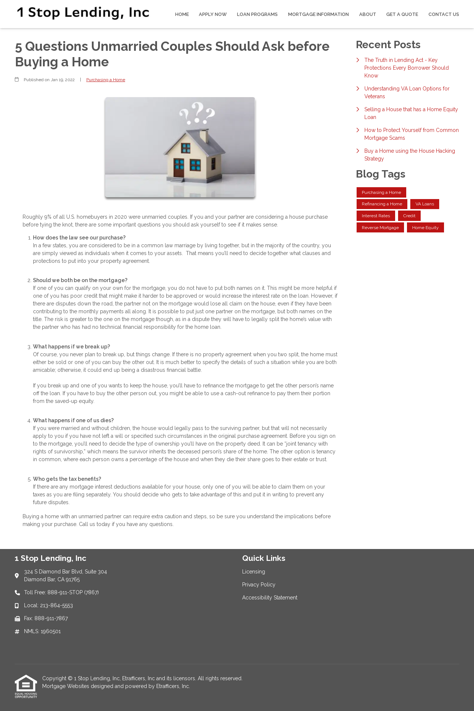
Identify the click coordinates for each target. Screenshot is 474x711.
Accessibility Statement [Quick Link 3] (269, 598)
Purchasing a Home (105, 79)
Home (182, 14)
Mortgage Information (318, 14)
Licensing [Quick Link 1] (253, 572)
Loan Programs (257, 14)
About (367, 14)
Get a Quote (402, 14)
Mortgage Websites (66, 686)
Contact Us (443, 14)
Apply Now (213, 14)
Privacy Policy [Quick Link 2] (259, 585)
